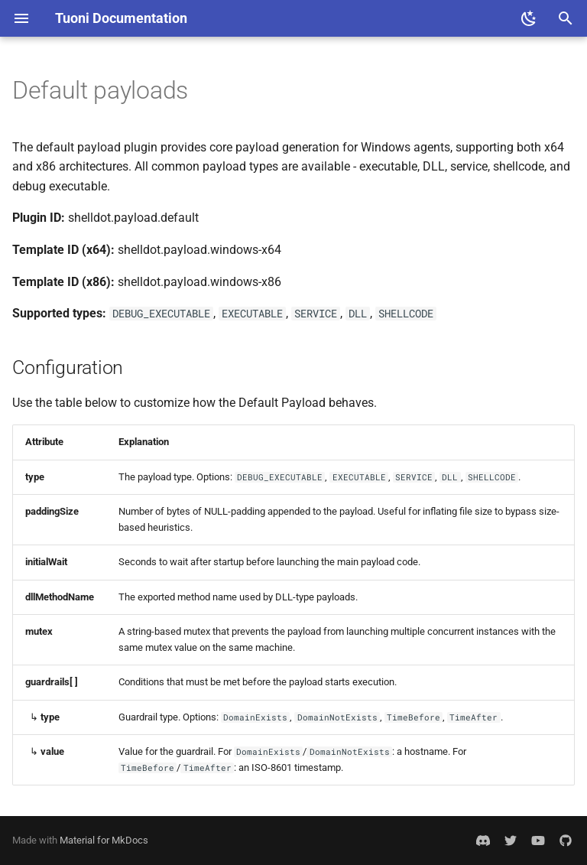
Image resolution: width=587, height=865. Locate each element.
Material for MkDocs (104, 840)
